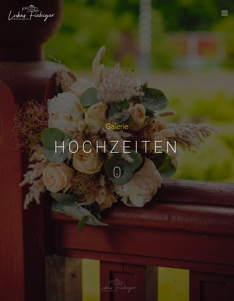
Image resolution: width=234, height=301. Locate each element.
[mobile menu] (225, 13)
